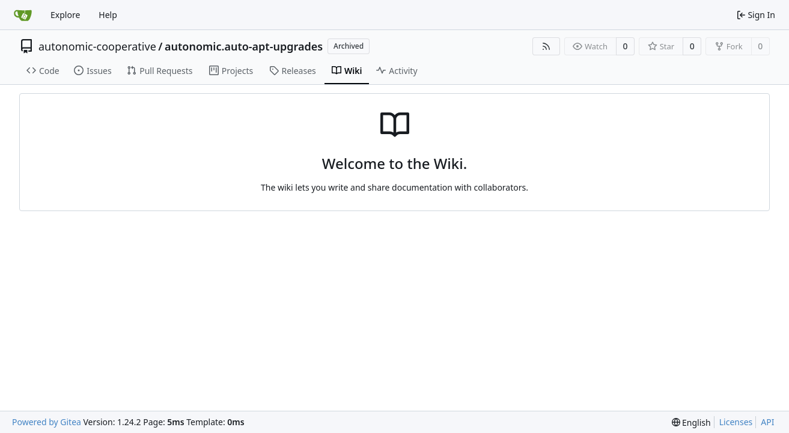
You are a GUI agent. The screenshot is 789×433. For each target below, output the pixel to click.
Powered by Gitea (46, 422)
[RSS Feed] (546, 46)
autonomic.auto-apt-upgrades (244, 46)
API (767, 422)
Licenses (736, 422)
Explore (65, 14)
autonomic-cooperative (97, 46)
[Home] (23, 15)
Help (108, 14)
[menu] (691, 422)
